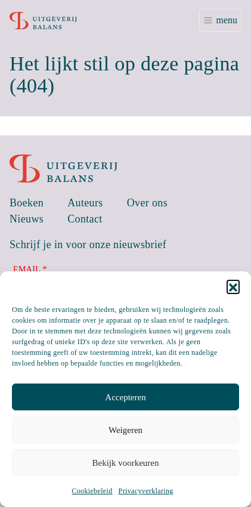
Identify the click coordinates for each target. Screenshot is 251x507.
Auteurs (85, 203)
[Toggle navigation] (220, 20)
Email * (30, 269)
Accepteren (125, 397)
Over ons (147, 203)
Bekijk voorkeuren (125, 463)
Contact (85, 219)
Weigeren (125, 430)
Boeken (27, 203)
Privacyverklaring (146, 491)
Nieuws (27, 219)
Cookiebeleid (92, 491)
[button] (233, 286)
